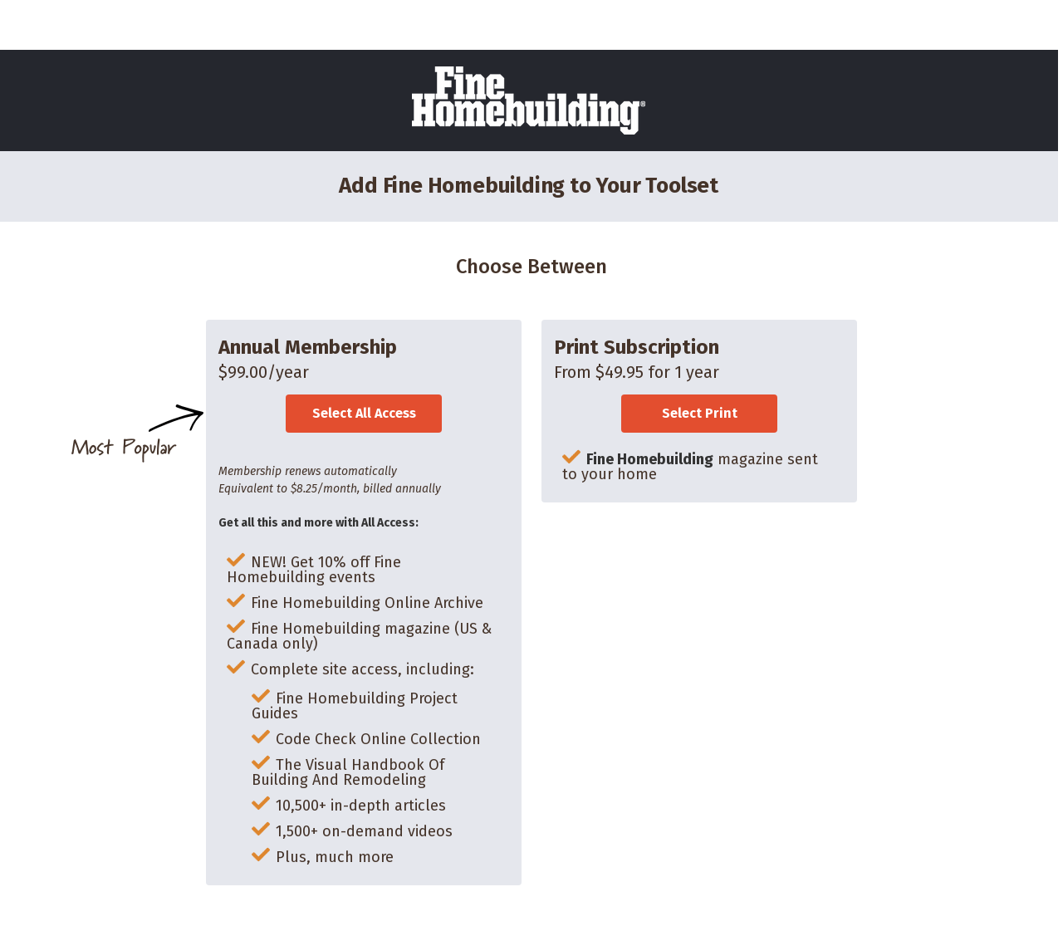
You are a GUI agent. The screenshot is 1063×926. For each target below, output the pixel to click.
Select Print (699, 413)
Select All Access (364, 413)
